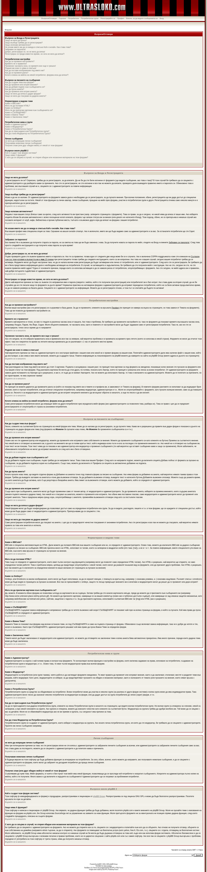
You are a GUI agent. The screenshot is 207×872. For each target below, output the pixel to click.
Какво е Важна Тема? (14, 115)
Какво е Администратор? (16, 124)
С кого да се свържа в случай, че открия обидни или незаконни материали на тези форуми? (46, 157)
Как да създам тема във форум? (19, 82)
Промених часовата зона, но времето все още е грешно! (30, 66)
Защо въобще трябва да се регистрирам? (24, 43)
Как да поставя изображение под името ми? (25, 70)
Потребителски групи (89, 18)
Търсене (62, 18)
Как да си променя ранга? (16, 73)
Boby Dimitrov (108, 866)
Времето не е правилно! (16, 64)
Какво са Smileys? (13, 108)
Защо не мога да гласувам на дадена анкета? (25, 96)
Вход (162, 18)
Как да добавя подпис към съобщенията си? (25, 87)
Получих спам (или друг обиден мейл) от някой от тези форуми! (34, 145)
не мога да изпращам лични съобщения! (23, 141)
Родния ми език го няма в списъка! (20, 68)
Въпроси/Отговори (49, 18)
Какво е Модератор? (14, 127)
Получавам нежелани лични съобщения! (23, 143)
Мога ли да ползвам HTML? (17, 106)
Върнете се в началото (15, 189)
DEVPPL (112, 868)
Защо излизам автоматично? (18, 45)
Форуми (8, 30)
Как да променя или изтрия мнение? (21, 85)
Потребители (73, 18)
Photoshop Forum (113, 869)
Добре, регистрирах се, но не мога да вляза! (25, 52)
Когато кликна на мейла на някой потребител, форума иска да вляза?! (36, 75)
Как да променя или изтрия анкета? (21, 91)
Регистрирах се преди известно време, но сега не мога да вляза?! (35, 54)
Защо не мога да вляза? (16, 40)
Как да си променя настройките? (19, 61)
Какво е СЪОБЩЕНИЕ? (15, 112)
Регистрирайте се (108, 18)
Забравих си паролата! (15, 49)
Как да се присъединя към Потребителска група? (27, 131)
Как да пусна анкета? (14, 89)
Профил (120, 18)
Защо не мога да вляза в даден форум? (23, 94)
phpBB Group (99, 796)
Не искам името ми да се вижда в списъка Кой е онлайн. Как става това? (38, 47)
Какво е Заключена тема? (16, 117)
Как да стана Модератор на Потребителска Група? (28, 133)
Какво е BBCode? (13, 103)
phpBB (99, 864)
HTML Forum (119, 868)
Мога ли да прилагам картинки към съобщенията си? (29, 110)
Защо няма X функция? (15, 155)
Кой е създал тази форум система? (21, 153)
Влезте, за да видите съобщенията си (142, 18)
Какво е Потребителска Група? (19, 129)
